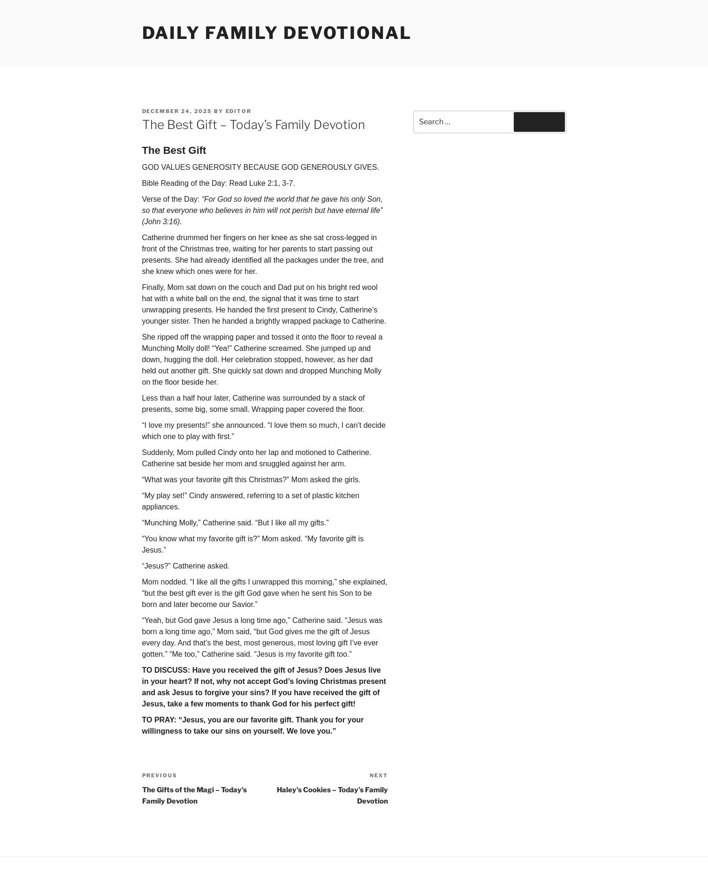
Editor (239, 111)
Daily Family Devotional (277, 33)
